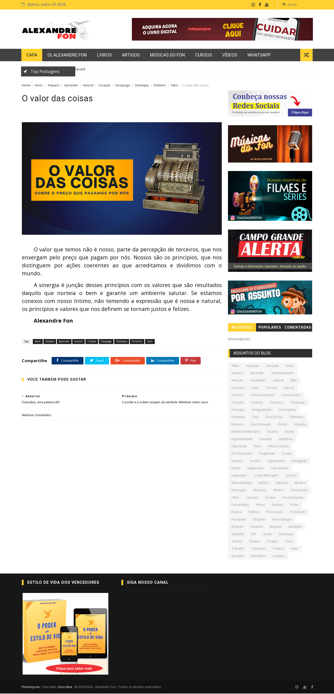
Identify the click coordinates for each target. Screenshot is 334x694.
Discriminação (261, 425)
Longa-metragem (266, 476)
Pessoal (277, 505)
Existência (286, 439)
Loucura (291, 476)
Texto (289, 542)
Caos (255, 388)
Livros (105, 55)
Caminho (237, 388)
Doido (282, 425)
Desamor (276, 403)
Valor (174, 86)
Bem (294, 381)
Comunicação (291, 395)
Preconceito (274, 512)
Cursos (204, 55)
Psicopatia (238, 520)
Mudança (259, 490)
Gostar (287, 454)
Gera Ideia (66, 687)
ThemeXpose (31, 687)
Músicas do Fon (168, 55)
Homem (237, 461)
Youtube (279, 556)
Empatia (300, 425)
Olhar (235, 498)
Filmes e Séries (278, 447)
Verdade (237, 556)
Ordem (270, 498)
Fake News (238, 447)
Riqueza (275, 527)
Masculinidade (241, 483)
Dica (255, 417)
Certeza (271, 388)
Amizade (272, 366)
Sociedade (286, 534)
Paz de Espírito (293, 498)
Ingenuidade (276, 461)
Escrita (289, 432)
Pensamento (240, 505)
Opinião (252, 498)
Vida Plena (258, 556)
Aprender (71, 86)
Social (267, 534)
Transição (258, 549)
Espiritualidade (242, 439)
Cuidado (257, 403)
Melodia (282, 483)
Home (26, 86)
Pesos (260, 505)
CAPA (32, 55)
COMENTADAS (298, 328)
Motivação (238, 490)
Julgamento (255, 468)
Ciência (289, 388)
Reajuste (259, 520)
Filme (257, 447)
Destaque (142, 86)
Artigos (131, 55)
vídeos (230, 55)
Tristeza (278, 549)
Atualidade (258, 381)
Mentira (300, 483)
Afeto (235, 366)
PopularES (270, 328)
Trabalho (237, 549)
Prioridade (297, 512)
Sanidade (294, 527)
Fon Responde (241, 454)
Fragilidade (267, 454)
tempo (254, 542)
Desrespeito (287, 410)
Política (254, 512)
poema (236, 512)
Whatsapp (259, 55)
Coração (104, 86)
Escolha (272, 432)
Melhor (264, 483)
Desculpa (238, 410)
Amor (39, 86)
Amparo (53, 86)
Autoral (88, 86)
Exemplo (266, 439)
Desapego (122, 86)
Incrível (255, 461)
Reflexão (237, 527)
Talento (236, 542)
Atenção (237, 381)
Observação (299, 490)
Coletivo (237, 395)
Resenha (257, 527)
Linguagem (239, 476)
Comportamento (262, 395)
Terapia (272, 542)
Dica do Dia (274, 417)
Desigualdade (261, 410)
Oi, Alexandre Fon (67, 55)
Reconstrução (282, 520)
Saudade (237, 534)
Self (253, 534)
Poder (294, 505)
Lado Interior (280, 468)
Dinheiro (160, 86)
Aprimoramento (282, 373)
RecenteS (242, 328)
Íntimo (235, 468)
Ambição (252, 366)
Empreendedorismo (245, 432)
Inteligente (299, 461)
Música (278, 490)
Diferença (296, 417)
